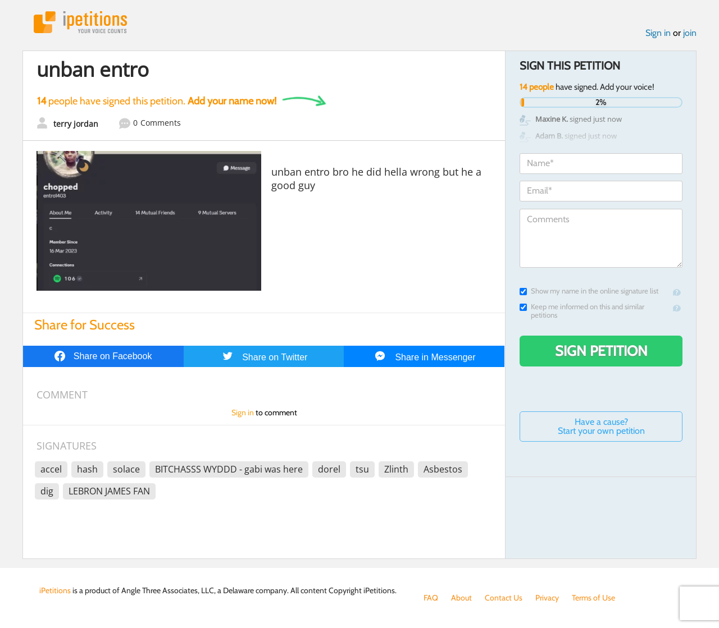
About (461, 598)
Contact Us (503, 598)
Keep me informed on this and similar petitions (582, 310)
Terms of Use (593, 598)
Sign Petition (601, 350)
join (690, 32)
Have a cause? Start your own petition (601, 426)
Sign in (658, 32)
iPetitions (80, 22)
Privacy (547, 598)
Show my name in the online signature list (589, 291)
